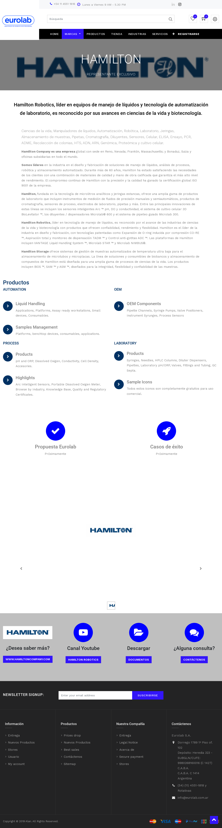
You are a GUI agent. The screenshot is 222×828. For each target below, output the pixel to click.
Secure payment (131, 757)
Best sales (71, 750)
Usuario (13, 757)
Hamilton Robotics (83, 659)
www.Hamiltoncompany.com (28, 659)
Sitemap (70, 764)
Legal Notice (128, 742)
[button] (173, 34)
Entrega (14, 735)
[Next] (201, 568)
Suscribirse (148, 695)
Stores (13, 750)
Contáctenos (194, 659)
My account (16, 764)
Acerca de (126, 750)
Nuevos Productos (21, 742)
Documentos (138, 659)
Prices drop (72, 735)
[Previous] (21, 568)
